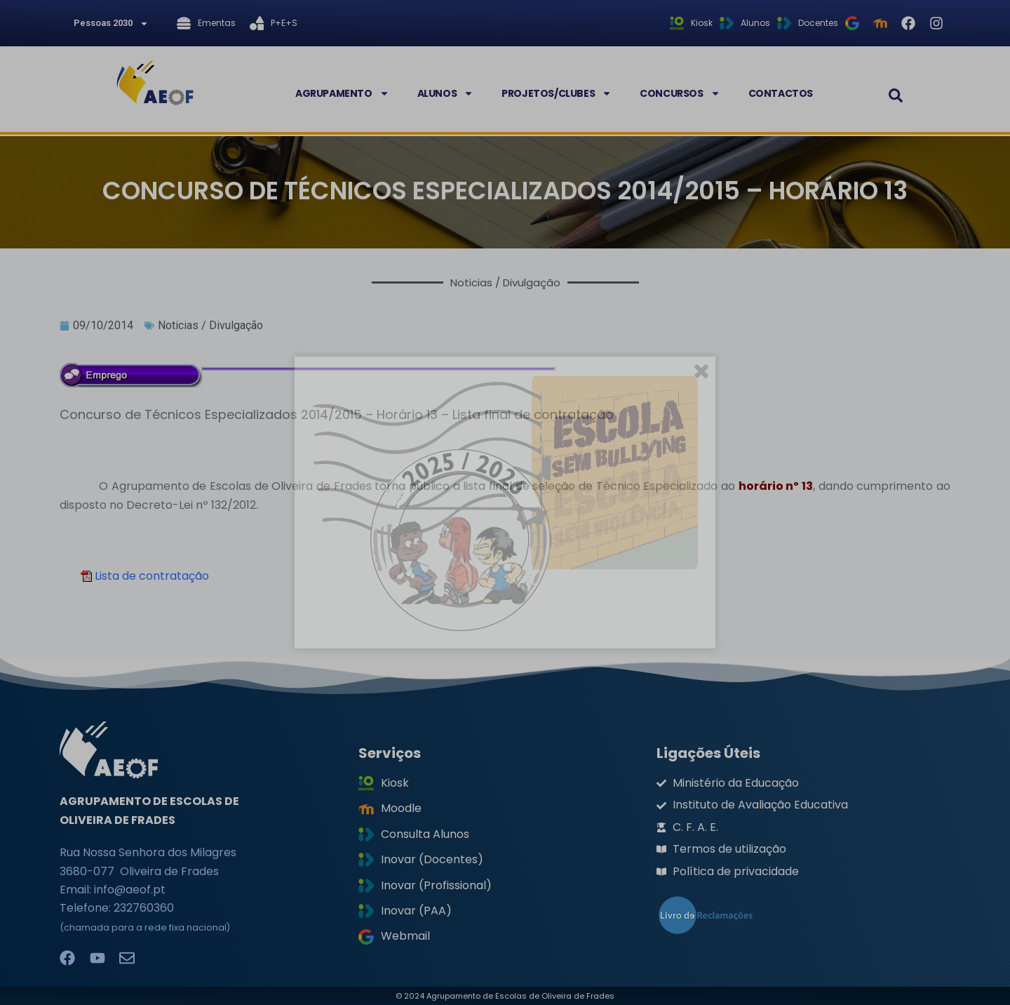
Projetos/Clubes (556, 93)
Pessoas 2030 (111, 23)
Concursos (680, 93)
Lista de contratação (145, 576)
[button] (896, 95)
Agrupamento (342, 93)
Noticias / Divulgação (210, 325)
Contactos (780, 93)
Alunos (445, 93)
